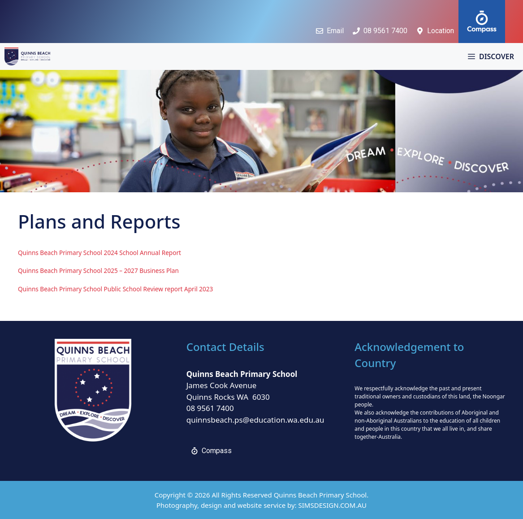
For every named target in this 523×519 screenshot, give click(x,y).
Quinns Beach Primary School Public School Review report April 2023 (115, 289)
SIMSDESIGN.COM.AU (332, 505)
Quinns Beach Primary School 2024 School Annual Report (99, 252)
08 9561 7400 (210, 408)
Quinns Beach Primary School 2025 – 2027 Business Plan (98, 270)
